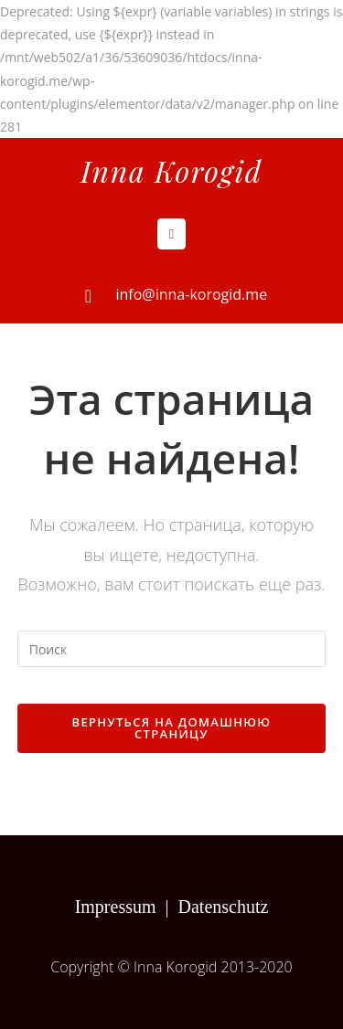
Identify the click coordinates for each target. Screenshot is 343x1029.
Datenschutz (223, 906)
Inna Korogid (171, 170)
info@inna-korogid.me (192, 294)
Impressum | (126, 906)
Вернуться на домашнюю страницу (172, 728)
